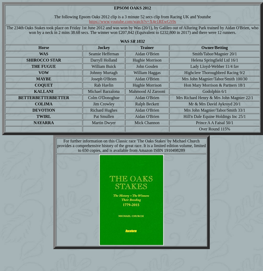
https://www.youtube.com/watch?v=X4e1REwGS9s (132, 21)
